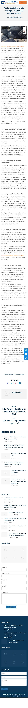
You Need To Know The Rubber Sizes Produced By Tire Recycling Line (14, 463)
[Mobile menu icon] (23, 2)
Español (20, 696)
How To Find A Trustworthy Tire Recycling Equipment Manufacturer (15, 438)
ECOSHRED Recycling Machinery (14, 694)
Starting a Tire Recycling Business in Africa (12, 46)
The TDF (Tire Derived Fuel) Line (18, 454)
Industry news (6, 27)
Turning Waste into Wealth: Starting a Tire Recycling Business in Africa (17, 534)
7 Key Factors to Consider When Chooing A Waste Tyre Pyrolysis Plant (18, 481)
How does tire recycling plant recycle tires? (18, 471)
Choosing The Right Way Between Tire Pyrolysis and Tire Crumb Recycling (14, 446)
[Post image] (2, 436)
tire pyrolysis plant (19, 255)
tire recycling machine (7, 255)
